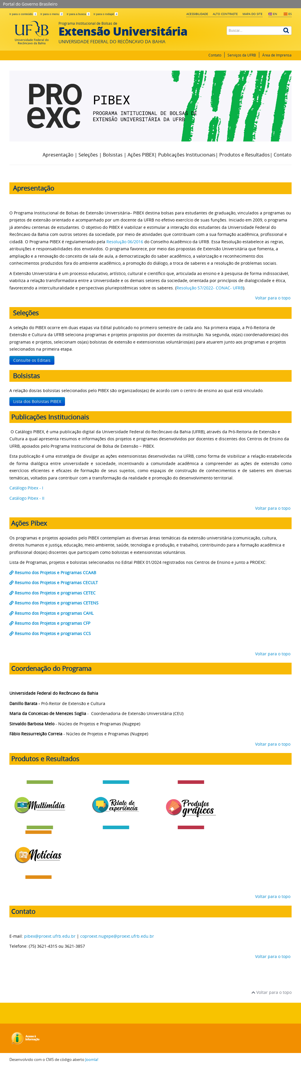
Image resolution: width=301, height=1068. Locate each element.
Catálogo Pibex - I (26, 488)
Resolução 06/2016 (124, 241)
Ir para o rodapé (105, 14)
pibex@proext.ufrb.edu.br (50, 936)
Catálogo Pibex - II (28, 498)
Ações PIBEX (141, 154)
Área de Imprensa (277, 55)
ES (290, 14)
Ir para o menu (52, 14)
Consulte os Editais (32, 360)
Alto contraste (225, 14)
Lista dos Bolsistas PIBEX (37, 401)
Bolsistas (113, 154)
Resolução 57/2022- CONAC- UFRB (209, 288)
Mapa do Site (252, 14)
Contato (214, 55)
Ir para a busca (79, 14)
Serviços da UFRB (242, 55)
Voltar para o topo (272, 298)
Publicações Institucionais (186, 154)
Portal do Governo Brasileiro (30, 4)
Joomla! (91, 1059)
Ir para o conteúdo (23, 14)
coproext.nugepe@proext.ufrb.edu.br (117, 936)
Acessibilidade (197, 14)
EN (275, 14)
